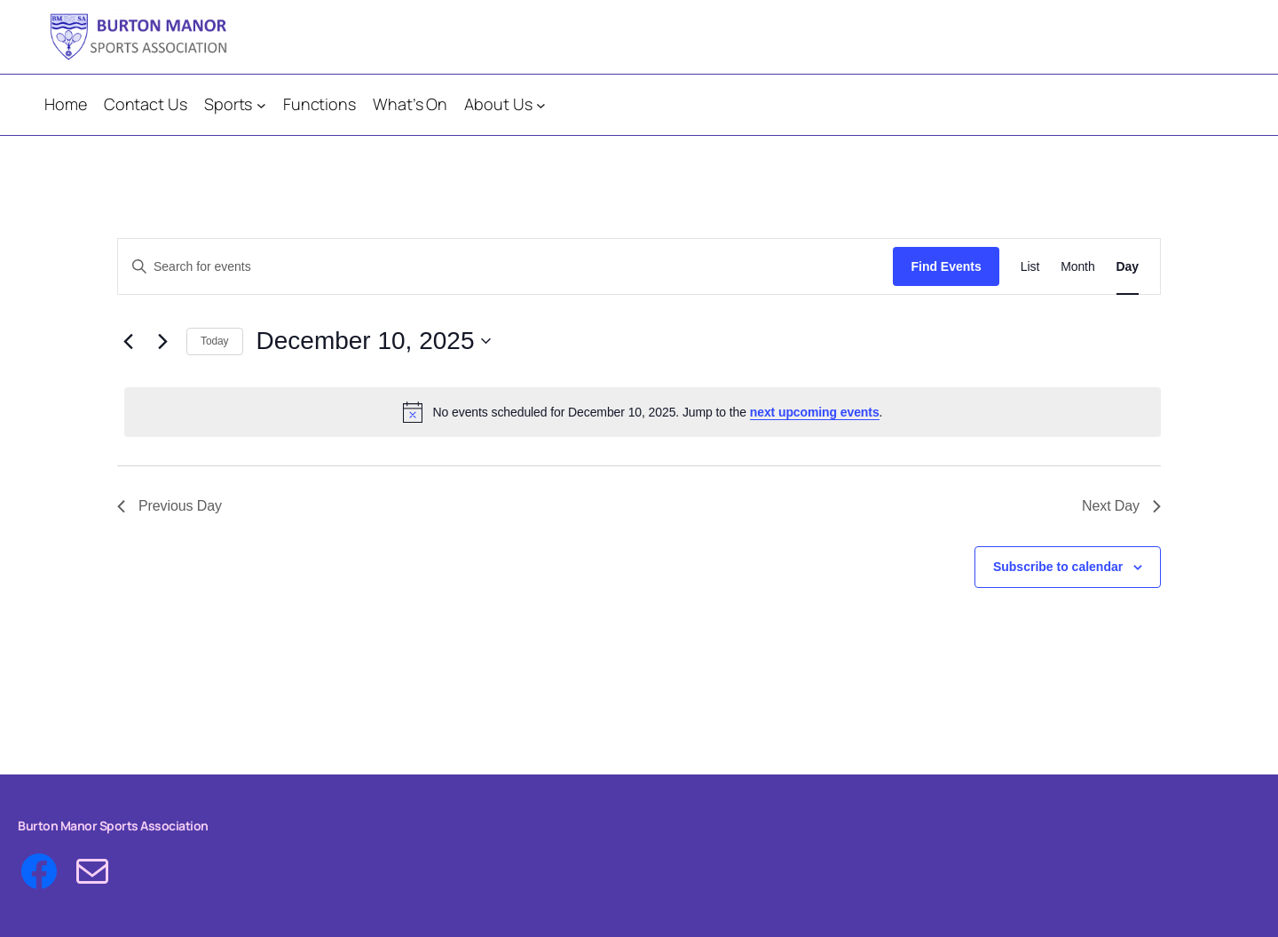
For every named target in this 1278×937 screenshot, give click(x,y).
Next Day (1121, 505)
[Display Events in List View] (1030, 267)
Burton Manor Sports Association (113, 825)
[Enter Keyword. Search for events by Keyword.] (505, 267)
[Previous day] (127, 341)
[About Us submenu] (541, 105)
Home (65, 104)
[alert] (642, 412)
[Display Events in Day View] (1127, 267)
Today (215, 341)
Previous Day (169, 505)
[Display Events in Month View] (1077, 267)
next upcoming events (815, 412)
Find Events (946, 266)
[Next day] (162, 341)
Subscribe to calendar (1058, 567)
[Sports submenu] (261, 105)
